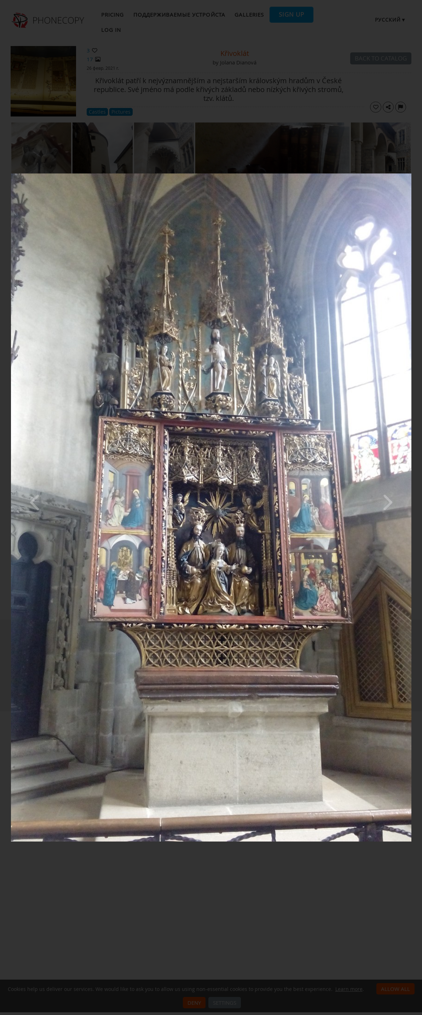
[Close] (409, 175)
